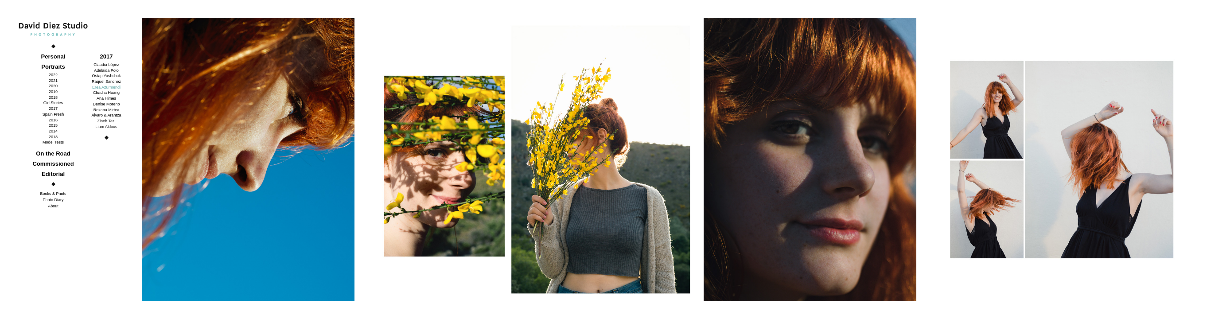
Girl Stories (53, 103)
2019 (53, 91)
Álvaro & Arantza (106, 115)
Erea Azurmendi (106, 87)
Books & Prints (53, 193)
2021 (53, 80)
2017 (53, 108)
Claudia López (106, 64)
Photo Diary (53, 200)
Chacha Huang (106, 92)
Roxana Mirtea (106, 110)
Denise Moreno (106, 104)
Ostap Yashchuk (106, 76)
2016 (53, 120)
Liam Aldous (106, 126)
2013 (53, 137)
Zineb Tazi (106, 121)
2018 (53, 97)
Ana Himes (106, 98)
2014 (53, 131)
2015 (53, 125)
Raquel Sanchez (106, 81)
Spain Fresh (53, 114)
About (53, 206)
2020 (53, 86)
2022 (53, 75)
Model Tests (53, 142)
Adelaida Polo (106, 70)
